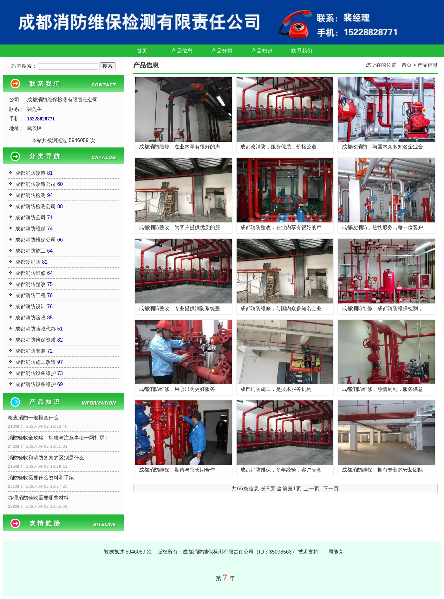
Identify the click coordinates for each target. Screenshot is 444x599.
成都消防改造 (30, 173)
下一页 (331, 488)
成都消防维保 (30, 228)
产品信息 (182, 50)
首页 (142, 50)
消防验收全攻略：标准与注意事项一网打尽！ (58, 437)
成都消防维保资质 (35, 340)
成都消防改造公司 (35, 184)
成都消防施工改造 (35, 362)
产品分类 (222, 50)
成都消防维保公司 (35, 239)
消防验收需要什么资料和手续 (41, 477)
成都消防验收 (30, 317)
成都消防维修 (30, 273)
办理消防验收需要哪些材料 (38, 497)
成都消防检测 (30, 195)
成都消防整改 (30, 284)
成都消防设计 (30, 306)
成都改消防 (28, 262)
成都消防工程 (30, 295)
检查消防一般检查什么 (33, 417)
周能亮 (335, 552)
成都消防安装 (30, 351)
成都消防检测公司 (35, 206)
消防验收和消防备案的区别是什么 (46, 457)
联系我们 (302, 50)
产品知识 (262, 50)
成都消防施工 (30, 251)
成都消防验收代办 (35, 328)
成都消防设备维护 (35, 373)
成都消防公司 (30, 217)
